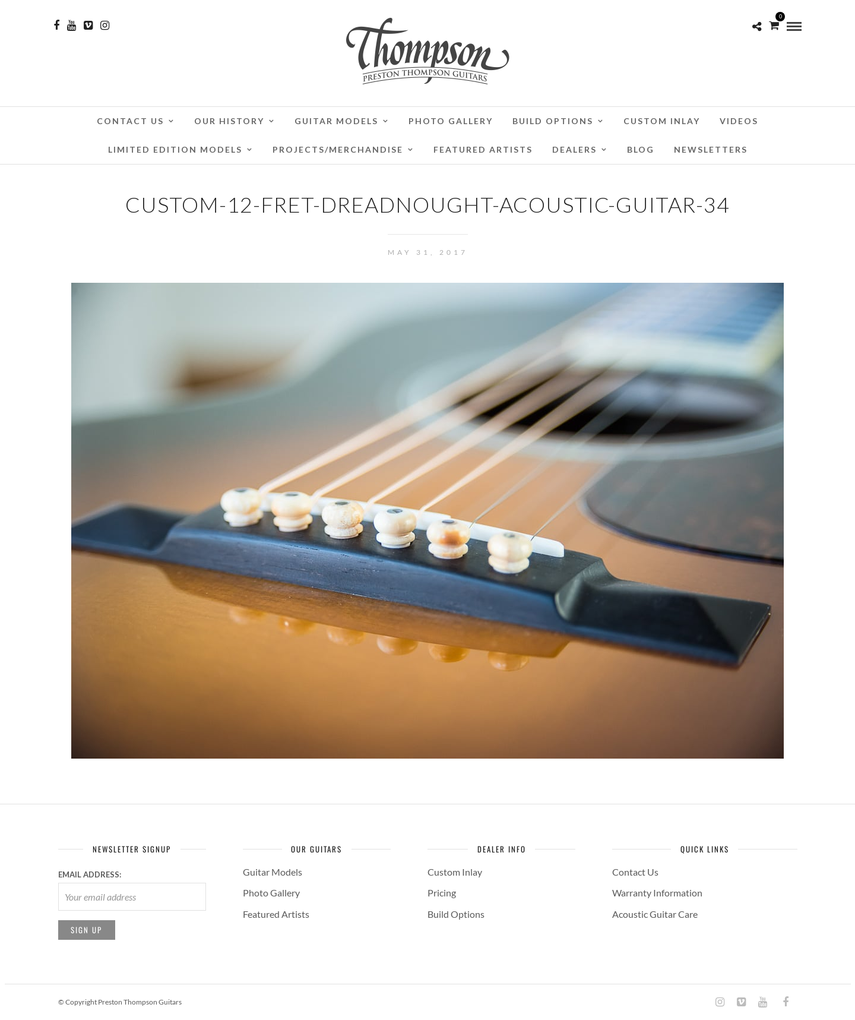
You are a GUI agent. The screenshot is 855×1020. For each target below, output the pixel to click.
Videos (739, 121)
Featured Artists (483, 149)
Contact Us (130, 121)
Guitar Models (336, 121)
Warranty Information (657, 892)
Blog (640, 149)
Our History (229, 121)
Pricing (442, 892)
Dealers (574, 149)
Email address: (89, 874)
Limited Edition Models (175, 149)
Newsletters (711, 149)
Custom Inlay (661, 121)
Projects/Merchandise (338, 149)
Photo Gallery (450, 121)
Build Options (552, 121)
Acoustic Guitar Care (655, 914)
